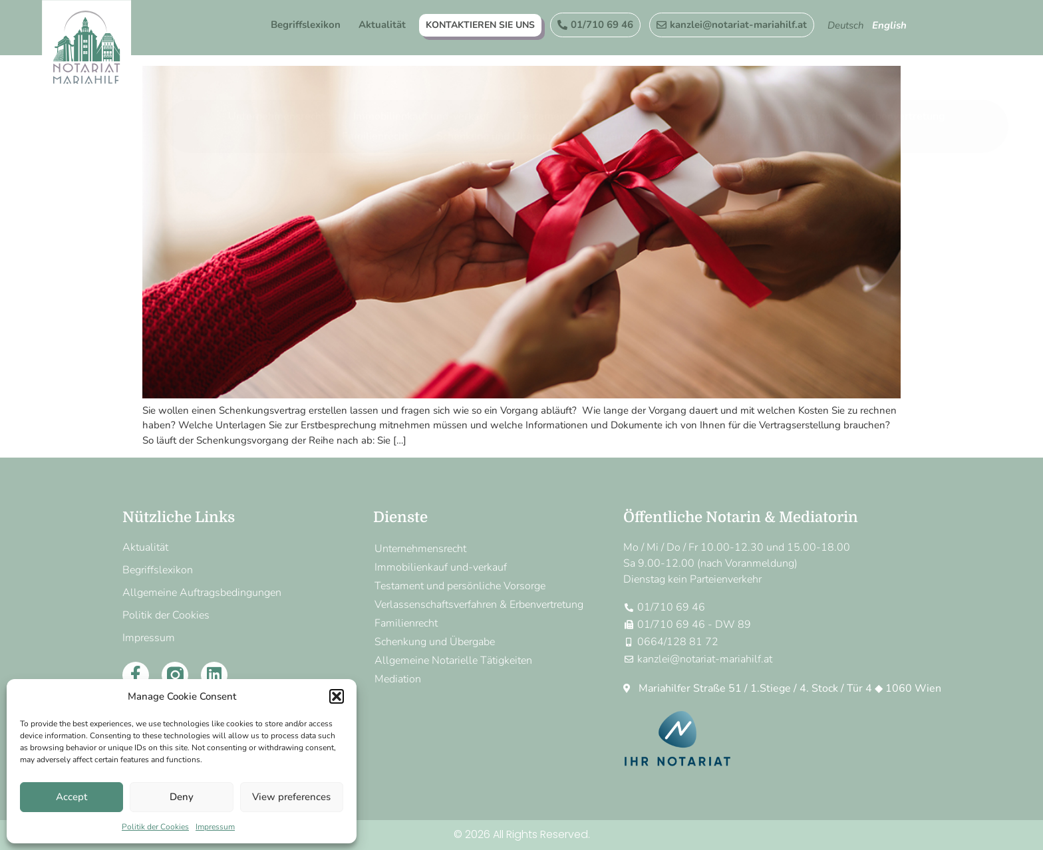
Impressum (215, 826)
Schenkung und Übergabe (498, 88)
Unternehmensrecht (276, 68)
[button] (336, 696)
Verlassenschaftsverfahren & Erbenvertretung (834, 68)
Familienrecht (375, 88)
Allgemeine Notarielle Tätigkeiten (671, 88)
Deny (182, 796)
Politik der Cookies (155, 826)
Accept (71, 796)
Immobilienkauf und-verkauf (421, 68)
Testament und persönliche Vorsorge (606, 68)
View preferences (291, 796)
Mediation (806, 88)
